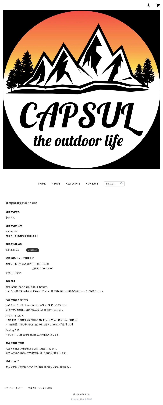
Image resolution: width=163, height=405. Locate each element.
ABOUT (56, 183)
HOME (42, 183)
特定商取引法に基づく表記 (40, 388)
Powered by (81, 399)
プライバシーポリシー (13, 388)
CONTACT (92, 183)
